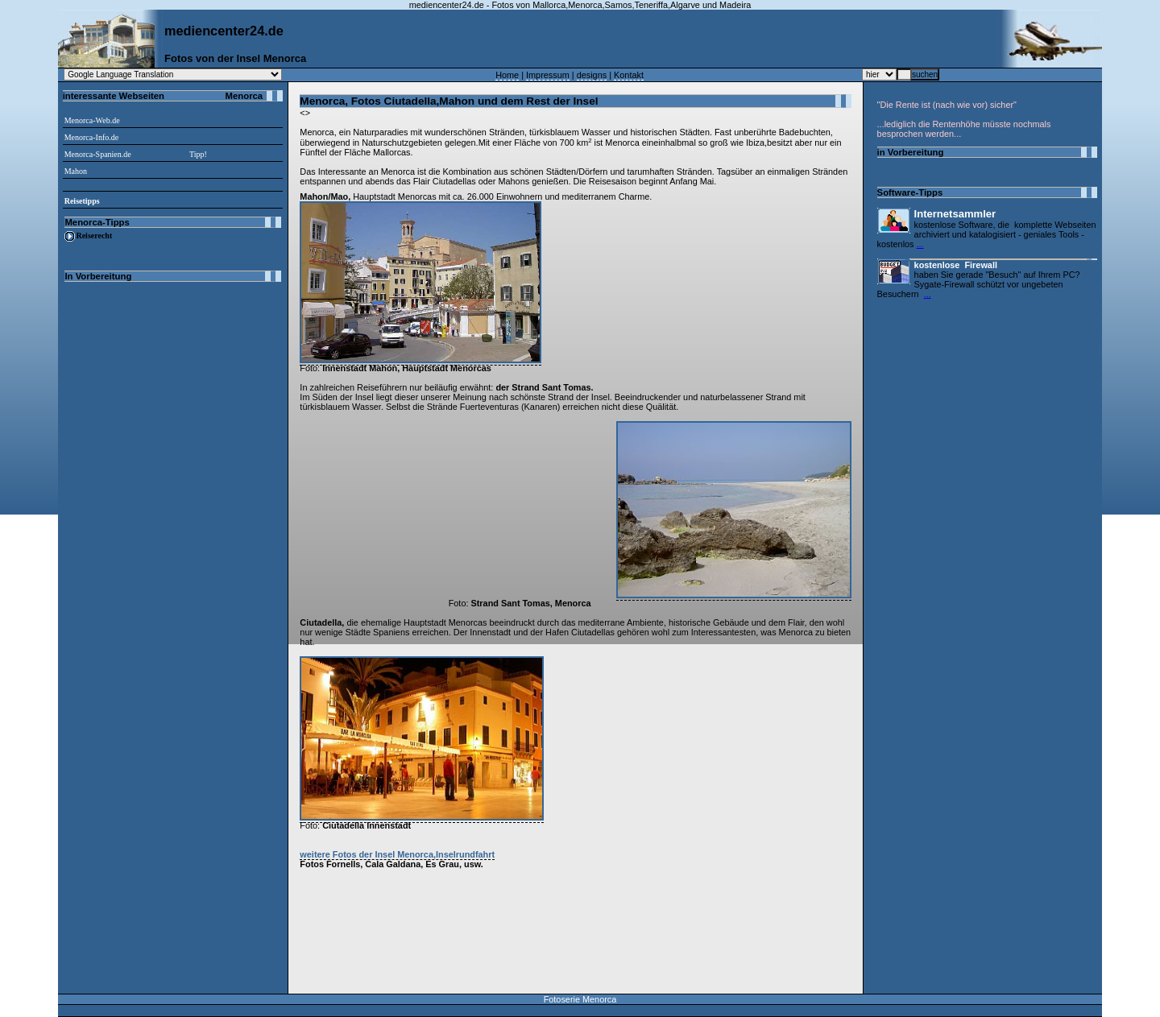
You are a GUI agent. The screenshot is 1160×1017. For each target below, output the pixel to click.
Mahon (75, 171)
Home (507, 75)
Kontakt (629, 75)
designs (592, 75)
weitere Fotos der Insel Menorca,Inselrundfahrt (397, 854)
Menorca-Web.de (92, 120)
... (920, 244)
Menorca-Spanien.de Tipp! (135, 154)
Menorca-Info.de (91, 137)
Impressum (548, 75)
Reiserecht (94, 235)
